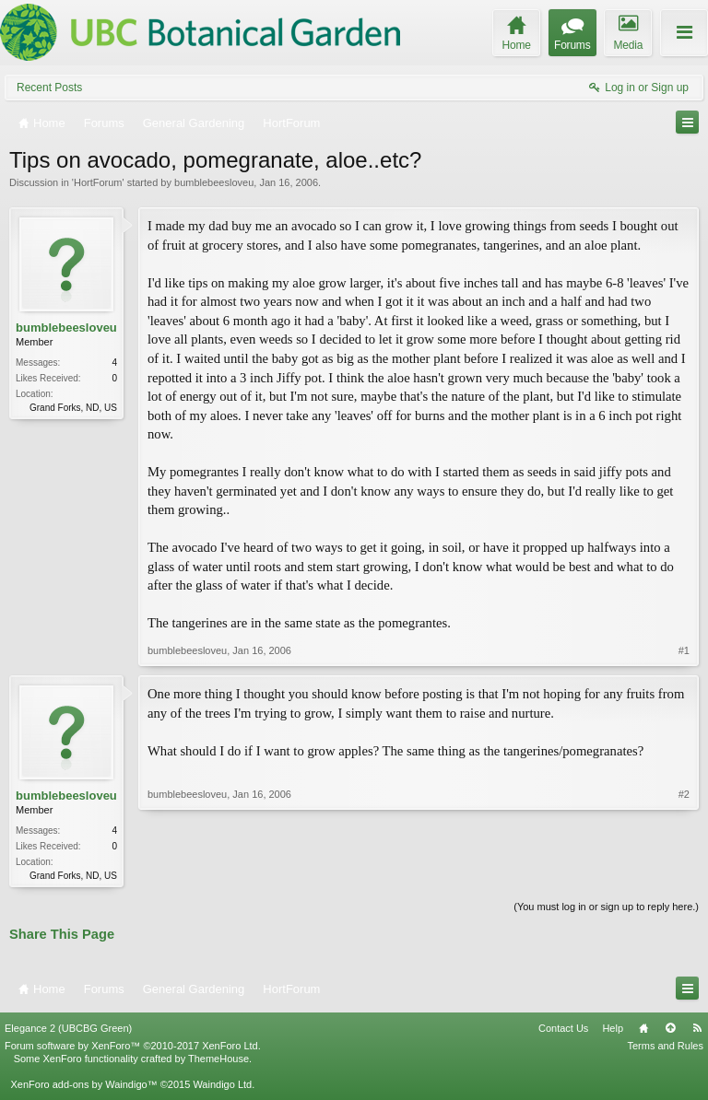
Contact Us (563, 1030)
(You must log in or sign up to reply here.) (606, 908)
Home (643, 1030)
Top (670, 1030)
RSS (696, 1030)
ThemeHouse (218, 1060)
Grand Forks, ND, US (73, 408)
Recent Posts (49, 87)
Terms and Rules (665, 1047)
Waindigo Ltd (222, 1086)
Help (612, 1030)
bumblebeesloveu (214, 182)
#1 (684, 650)
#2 (684, 873)
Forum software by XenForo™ (133, 1047)
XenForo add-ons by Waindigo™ (83, 1086)
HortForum (98, 182)
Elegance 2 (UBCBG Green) (68, 1030)
